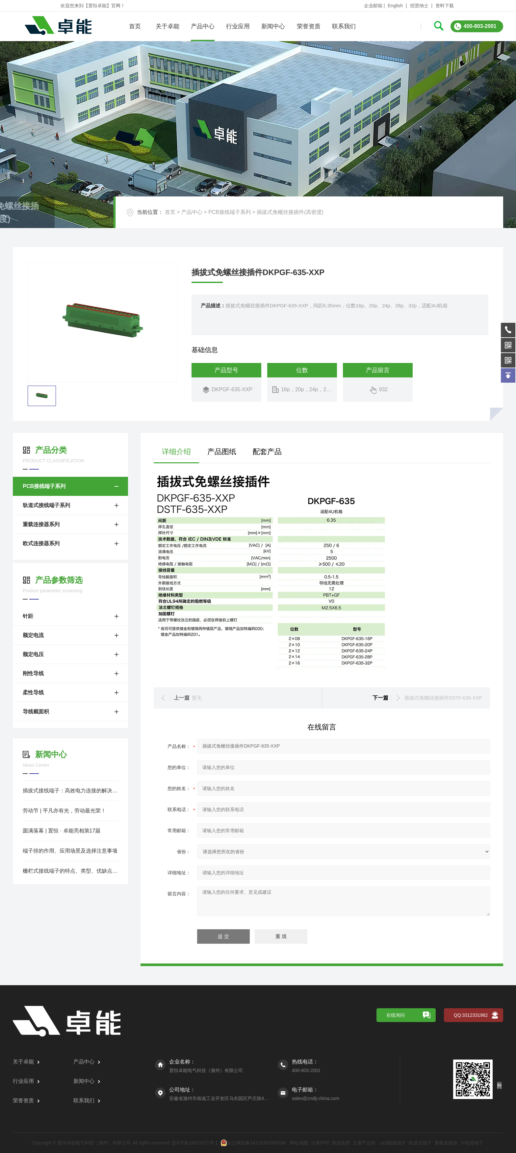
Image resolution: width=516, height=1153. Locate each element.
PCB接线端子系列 (229, 212)
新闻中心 (271, 26)
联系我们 (342, 26)
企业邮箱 (373, 5)
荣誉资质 (307, 26)
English (395, 5)
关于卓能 (165, 26)
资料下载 (444, 5)
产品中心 (201, 26)
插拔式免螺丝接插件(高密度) (290, 212)
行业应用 (236, 26)
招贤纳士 (419, 5)
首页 (133, 26)
